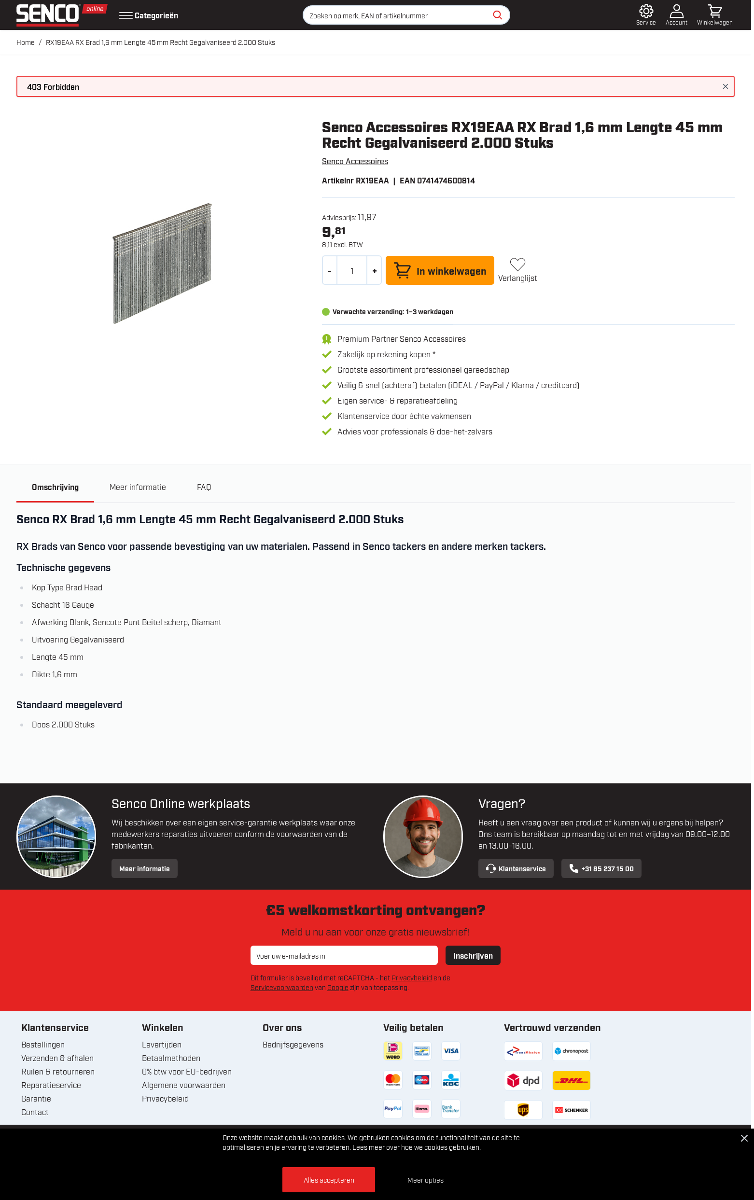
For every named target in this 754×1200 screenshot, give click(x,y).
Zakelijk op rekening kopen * (386, 354)
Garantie (36, 1098)
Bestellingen (43, 1044)
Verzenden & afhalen (57, 1057)
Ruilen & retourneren (58, 1071)
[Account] (676, 15)
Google (338, 987)
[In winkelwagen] (440, 270)
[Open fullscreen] (161, 263)
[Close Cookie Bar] (744, 1138)
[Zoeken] (497, 15)
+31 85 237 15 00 (601, 868)
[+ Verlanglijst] (517, 270)
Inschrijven (473, 955)
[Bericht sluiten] (725, 86)
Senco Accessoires (355, 161)
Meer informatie (144, 868)
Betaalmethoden (171, 1057)
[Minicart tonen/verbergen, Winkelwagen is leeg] (715, 15)
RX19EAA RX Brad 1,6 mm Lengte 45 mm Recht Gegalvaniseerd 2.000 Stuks (160, 42)
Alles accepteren (329, 1179)
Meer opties (425, 1179)
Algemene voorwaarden (183, 1084)
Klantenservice (516, 868)
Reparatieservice (51, 1084)
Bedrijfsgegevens (293, 1044)
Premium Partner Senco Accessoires (401, 338)
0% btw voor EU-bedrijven (187, 1071)
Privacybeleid (411, 977)
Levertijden (162, 1044)
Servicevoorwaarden (282, 987)
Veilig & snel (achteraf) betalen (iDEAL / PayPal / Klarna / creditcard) (458, 385)
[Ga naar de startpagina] (62, 15)
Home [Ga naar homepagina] (25, 42)
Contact (35, 1111)
